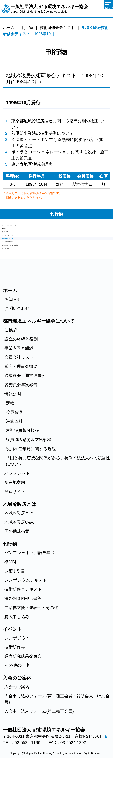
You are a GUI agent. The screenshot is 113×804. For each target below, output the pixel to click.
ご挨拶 (10, 365)
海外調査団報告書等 (20, 266)
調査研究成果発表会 (22, 691)
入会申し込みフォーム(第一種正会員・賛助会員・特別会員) (56, 734)
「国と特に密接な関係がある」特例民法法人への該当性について (58, 496)
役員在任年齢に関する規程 (31, 483)
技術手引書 (12, 243)
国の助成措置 (16, 566)
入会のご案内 (16, 721)
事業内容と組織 (18, 383)
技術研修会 (14, 682)
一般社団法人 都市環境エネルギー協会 (49, 8)
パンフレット (17, 508)
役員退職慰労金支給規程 (28, 474)
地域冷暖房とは (19, 548)
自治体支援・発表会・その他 (29, 273)
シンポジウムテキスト (23, 250)
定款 (10, 438)
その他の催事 (17, 700)
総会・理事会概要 (20, 401)
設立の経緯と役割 (21, 374)
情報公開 (12, 429)
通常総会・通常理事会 (25, 410)
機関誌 (8, 235)
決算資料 (14, 456)
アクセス (7, 778)
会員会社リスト (19, 392)
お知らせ (12, 334)
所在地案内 (14, 517)
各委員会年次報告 (20, 419)
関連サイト (14, 526)
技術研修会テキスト (21, 258)
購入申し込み (14, 281)
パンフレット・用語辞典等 (27, 227)
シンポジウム (17, 673)
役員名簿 (14, 447)
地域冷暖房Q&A (19, 557)
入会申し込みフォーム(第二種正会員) (39, 746)
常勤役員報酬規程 (22, 465)
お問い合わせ (17, 343)
